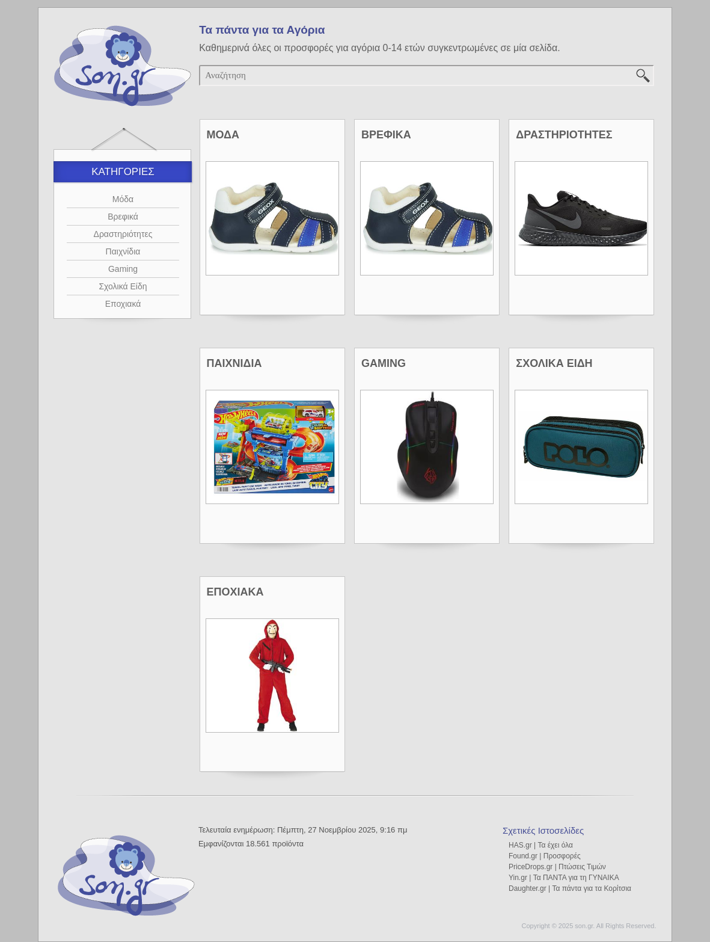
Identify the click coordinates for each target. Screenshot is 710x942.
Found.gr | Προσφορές (545, 856)
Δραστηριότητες (123, 234)
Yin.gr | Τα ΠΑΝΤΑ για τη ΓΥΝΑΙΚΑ (564, 877)
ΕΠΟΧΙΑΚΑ (235, 592)
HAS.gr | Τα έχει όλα (541, 845)
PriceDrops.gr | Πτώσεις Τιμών (557, 867)
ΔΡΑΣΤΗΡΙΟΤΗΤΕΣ (564, 135)
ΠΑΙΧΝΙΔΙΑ (234, 363)
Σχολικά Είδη (123, 286)
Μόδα (122, 199)
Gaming (123, 269)
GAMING (383, 363)
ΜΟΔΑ (223, 135)
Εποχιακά (123, 304)
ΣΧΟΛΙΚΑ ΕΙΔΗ (554, 363)
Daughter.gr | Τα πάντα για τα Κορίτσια (570, 888)
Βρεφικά (123, 216)
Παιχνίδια (123, 251)
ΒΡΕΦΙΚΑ (386, 135)
